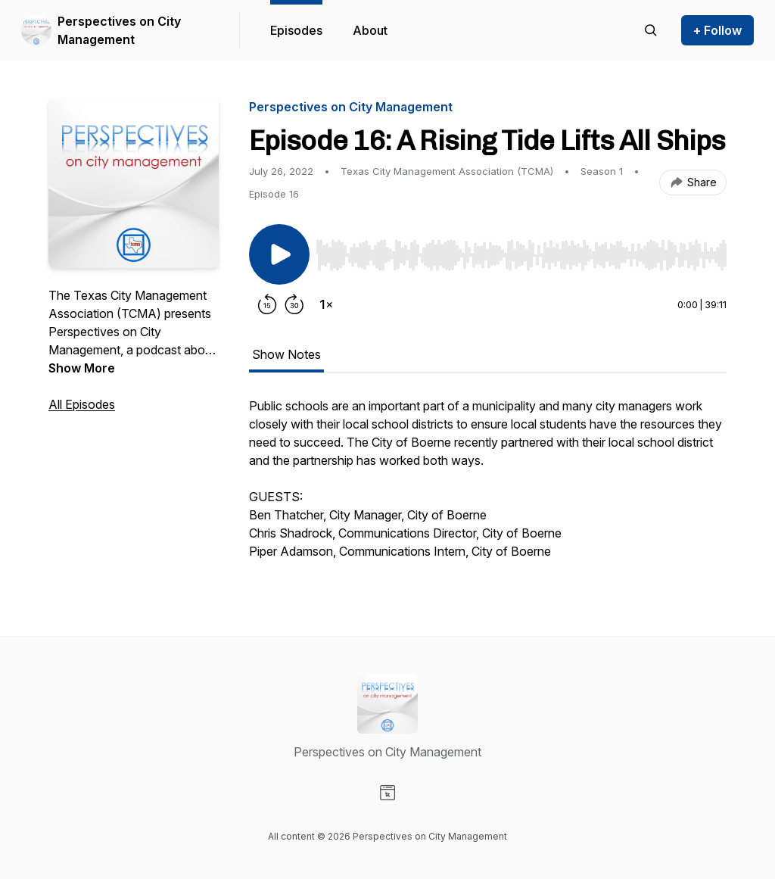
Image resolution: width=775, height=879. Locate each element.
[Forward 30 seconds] (294, 304)
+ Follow (717, 30)
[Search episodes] (651, 30)
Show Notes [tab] (286, 354)
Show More (81, 368)
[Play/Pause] (279, 254)
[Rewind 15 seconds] (267, 304)
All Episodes (81, 404)
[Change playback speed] (326, 304)
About (370, 30)
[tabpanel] (488, 486)
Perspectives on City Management (119, 30)
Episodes (296, 30)
